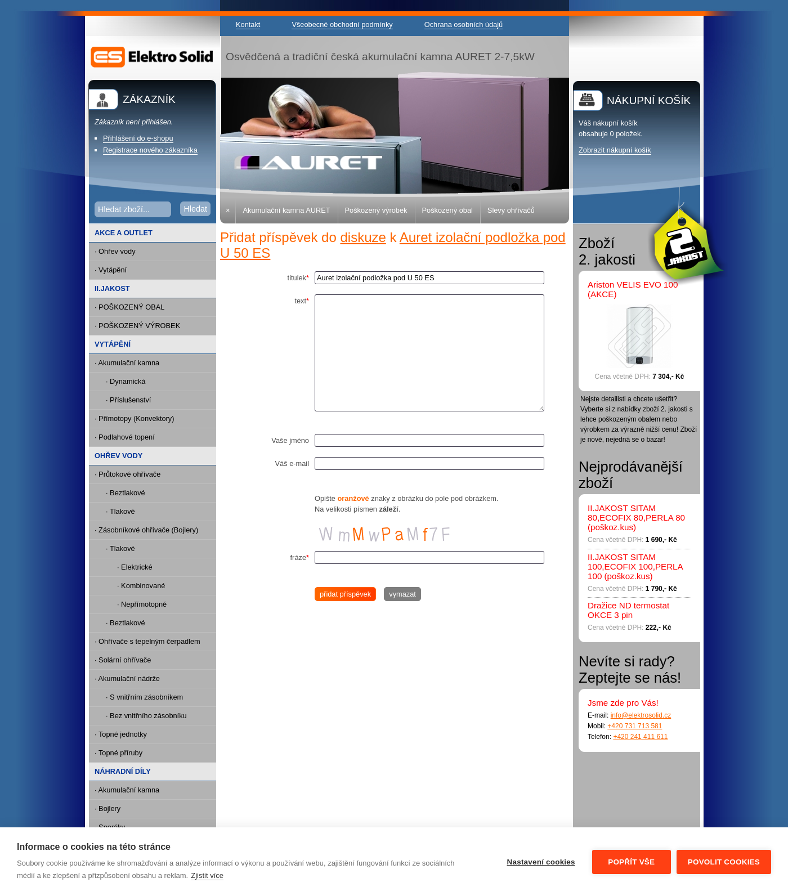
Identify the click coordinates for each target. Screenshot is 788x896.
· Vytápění (111, 270)
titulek (298, 278)
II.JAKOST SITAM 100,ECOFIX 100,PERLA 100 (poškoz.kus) (635, 566)
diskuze (363, 237)
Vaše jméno (290, 440)
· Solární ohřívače (123, 660)
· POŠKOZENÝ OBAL (129, 307)
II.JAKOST (112, 288)
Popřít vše (631, 862)
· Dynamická (125, 381)
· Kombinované (141, 585)
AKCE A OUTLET (124, 233)
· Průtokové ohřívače (127, 474)
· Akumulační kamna (127, 363)
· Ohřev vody (115, 251)
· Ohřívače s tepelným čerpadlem (147, 641)
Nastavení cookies (541, 862)
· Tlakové (120, 511)
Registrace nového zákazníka (150, 150)
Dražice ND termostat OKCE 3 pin (628, 610)
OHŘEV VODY (118, 455)
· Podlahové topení (125, 437)
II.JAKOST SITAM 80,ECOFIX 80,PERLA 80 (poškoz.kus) (636, 517)
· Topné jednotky (121, 734)
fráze (299, 557)
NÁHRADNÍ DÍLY (123, 771)
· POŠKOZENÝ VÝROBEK (137, 325)
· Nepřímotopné (142, 604)
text (301, 301)
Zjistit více (207, 875)
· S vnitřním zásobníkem (144, 697)
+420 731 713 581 (634, 726)
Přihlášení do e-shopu (138, 138)
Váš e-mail (292, 463)
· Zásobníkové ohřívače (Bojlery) (146, 530)
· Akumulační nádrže (127, 678)
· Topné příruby (118, 753)
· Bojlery (107, 808)
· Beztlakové (125, 493)
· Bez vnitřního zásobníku (146, 715)
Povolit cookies (724, 862)
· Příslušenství (128, 400)
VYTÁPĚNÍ (113, 344)
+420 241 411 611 (640, 737)
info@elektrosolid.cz (641, 715)
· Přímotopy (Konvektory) (134, 418)
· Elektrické (135, 567)
